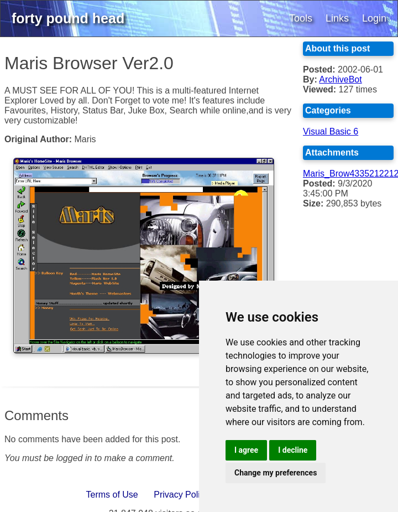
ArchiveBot (340, 79)
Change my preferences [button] (275, 472)
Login (374, 18)
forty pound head (68, 18)
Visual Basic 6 (330, 131)
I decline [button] (292, 450)
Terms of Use (112, 494)
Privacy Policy (181, 494)
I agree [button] (246, 450)
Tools (300, 18)
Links (337, 18)
